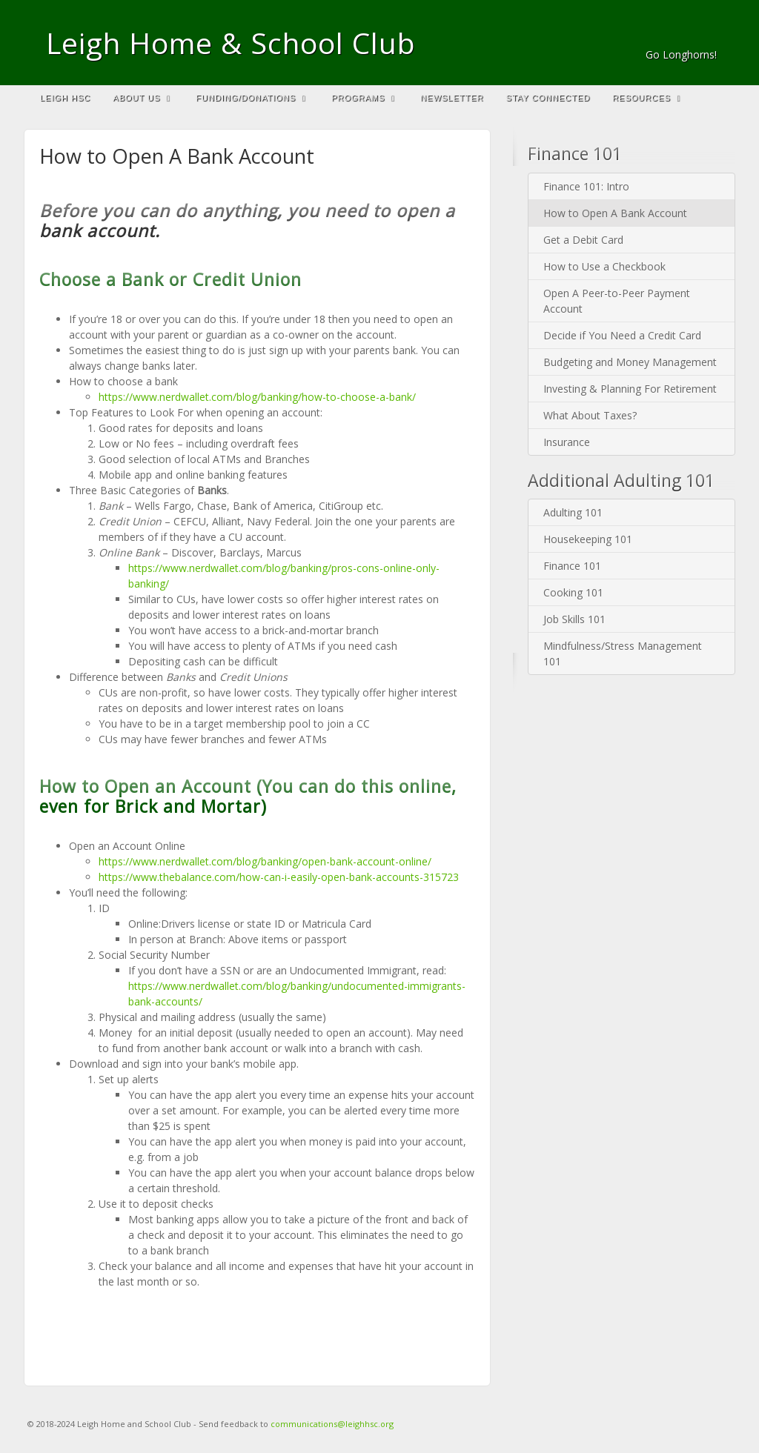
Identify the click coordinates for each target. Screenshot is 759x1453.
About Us (141, 97)
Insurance (566, 442)
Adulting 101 (573, 512)
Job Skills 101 (574, 619)
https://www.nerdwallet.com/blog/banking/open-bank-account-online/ (265, 861)
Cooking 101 (573, 592)
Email (686, 34)
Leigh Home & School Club (230, 42)
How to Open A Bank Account (615, 213)
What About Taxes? (590, 415)
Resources (646, 97)
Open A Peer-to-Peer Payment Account (616, 301)
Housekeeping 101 (587, 539)
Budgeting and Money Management (630, 362)
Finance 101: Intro (586, 186)
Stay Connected (548, 97)
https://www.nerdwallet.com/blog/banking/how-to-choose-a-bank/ (257, 397)
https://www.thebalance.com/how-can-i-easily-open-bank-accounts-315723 (279, 877)
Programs (362, 97)
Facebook (706, 34)
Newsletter (451, 97)
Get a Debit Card (583, 240)
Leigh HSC (65, 97)
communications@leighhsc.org (332, 1423)
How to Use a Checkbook (604, 266)
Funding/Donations (250, 97)
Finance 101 (572, 566)
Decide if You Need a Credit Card (622, 335)
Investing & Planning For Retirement (630, 389)
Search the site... (717, 98)
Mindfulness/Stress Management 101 (622, 653)
